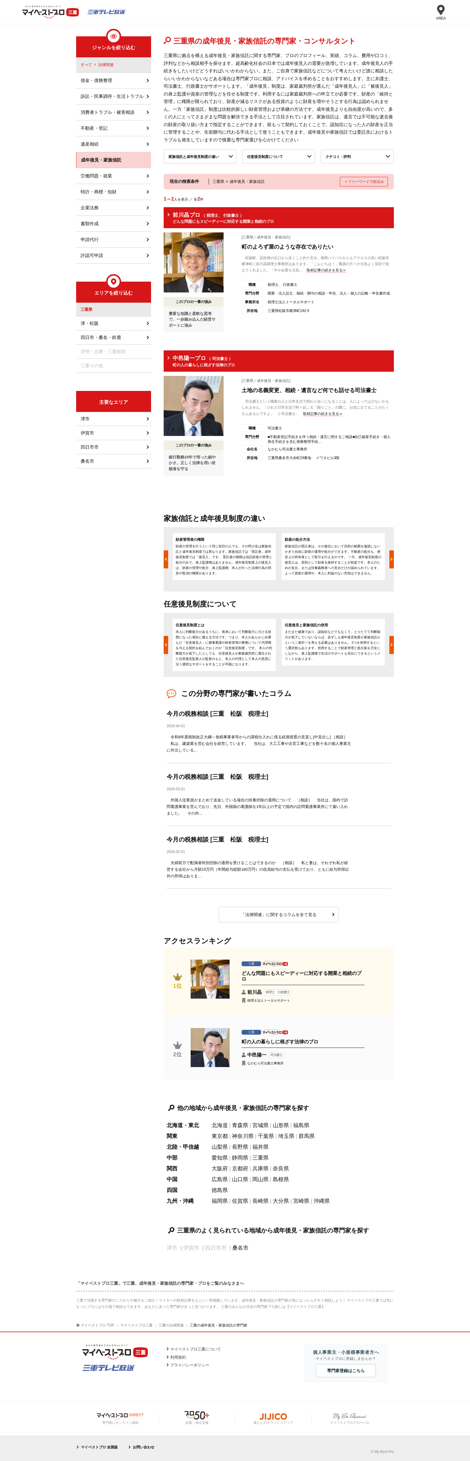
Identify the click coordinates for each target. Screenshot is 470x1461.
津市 (85, 418)
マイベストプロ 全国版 (99, 1447)
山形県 (281, 1125)
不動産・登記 (94, 128)
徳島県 (220, 1190)
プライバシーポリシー (189, 1365)
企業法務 (90, 207)
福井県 (260, 1147)
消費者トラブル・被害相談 (108, 112)
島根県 (281, 1179)
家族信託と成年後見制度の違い (193, 157)
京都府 (240, 1169)
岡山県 (260, 1179)
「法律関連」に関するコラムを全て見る (279, 914)
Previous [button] (166, 559)
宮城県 (260, 1125)
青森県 (240, 1125)
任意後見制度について (265, 157)
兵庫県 (260, 1169)
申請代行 (90, 239)
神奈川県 (243, 1136)
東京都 (220, 1136)
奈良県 (281, 1169)
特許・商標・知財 (99, 191)
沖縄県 (322, 1201)
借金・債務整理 (96, 80)
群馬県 (307, 1136)
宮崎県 (301, 1201)
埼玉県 (286, 1136)
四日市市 (90, 446)
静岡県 (240, 1158)
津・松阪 (90, 323)
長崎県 (260, 1201)
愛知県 (220, 1158)
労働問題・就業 (96, 175)
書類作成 (90, 223)
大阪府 (220, 1169)
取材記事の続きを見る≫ (326, 270)
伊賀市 (87, 432)
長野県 (240, 1147)
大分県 (281, 1201)
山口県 (240, 1179)
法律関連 (106, 64)
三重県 (260, 1158)
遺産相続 (90, 144)
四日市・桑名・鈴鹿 (101, 337)
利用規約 (178, 1357)
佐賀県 (240, 1201)
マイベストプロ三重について (195, 1349)
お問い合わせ (143, 1447)
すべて (86, 64)
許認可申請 (92, 255)
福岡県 (220, 1201)
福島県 (301, 1125)
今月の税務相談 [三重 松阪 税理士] (217, 713)
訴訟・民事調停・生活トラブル (112, 96)
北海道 (220, 1125)
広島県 (220, 1179)
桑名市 (240, 1248)
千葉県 (266, 1136)
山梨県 (220, 1147)
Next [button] (391, 559)
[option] (224, 556)
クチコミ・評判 (338, 157)
